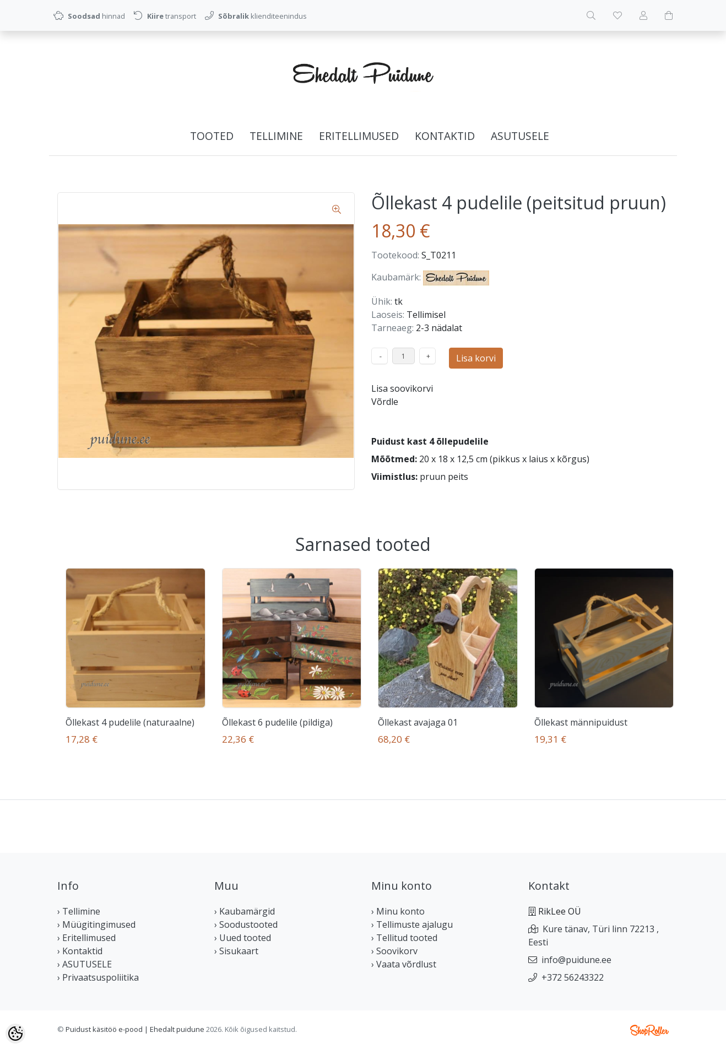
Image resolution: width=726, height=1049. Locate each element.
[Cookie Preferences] (15, 1033)
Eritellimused (359, 135)
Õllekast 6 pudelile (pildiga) (277, 722)
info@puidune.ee (576, 960)
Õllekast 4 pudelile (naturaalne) (130, 722)
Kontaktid (445, 135)
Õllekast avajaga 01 (418, 722)
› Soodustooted (246, 924)
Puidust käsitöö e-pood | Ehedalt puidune (135, 1029)
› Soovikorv (394, 951)
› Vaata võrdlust (403, 964)
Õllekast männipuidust (580, 722)
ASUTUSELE (520, 135)
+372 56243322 (572, 977)
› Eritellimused (86, 938)
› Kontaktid (79, 951)
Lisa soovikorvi (402, 388)
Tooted (212, 135)
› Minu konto (398, 911)
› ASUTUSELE (84, 964)
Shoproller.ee (649, 1030)
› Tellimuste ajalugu (412, 924)
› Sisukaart (236, 951)
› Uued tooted (242, 938)
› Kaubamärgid (244, 911)
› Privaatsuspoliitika (98, 977)
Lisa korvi (476, 358)
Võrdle (384, 402)
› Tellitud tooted (404, 938)
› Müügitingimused (96, 924)
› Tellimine (78, 911)
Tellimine (276, 135)
